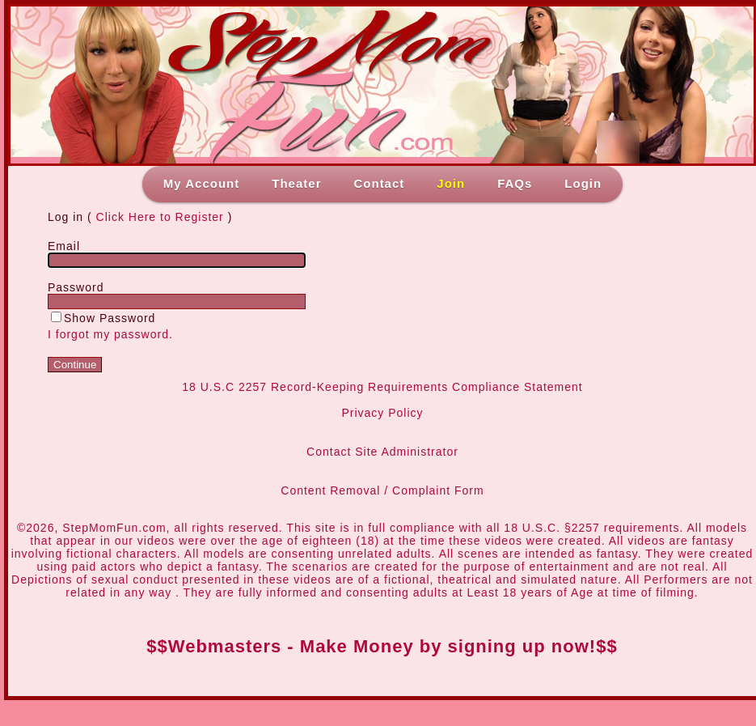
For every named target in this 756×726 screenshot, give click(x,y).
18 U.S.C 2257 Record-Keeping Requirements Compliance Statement (382, 386)
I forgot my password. (110, 334)
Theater (296, 183)
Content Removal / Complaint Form (382, 490)
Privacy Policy (382, 412)
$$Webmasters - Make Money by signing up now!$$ (381, 646)
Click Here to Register (160, 216)
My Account (201, 183)
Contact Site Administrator (382, 451)
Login (583, 183)
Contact (378, 183)
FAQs (514, 183)
